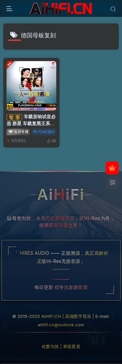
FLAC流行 (44, 132)
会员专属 (18, 131)
